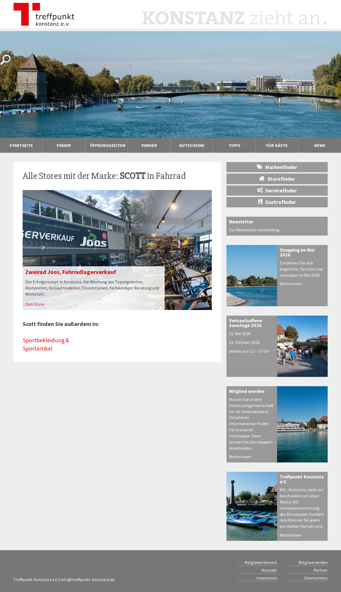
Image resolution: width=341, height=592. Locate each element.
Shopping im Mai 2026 (297, 252)
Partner (321, 570)
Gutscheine (192, 145)
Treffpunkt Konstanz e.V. (302, 479)
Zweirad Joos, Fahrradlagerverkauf (70, 272)
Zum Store (34, 304)
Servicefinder (277, 190)
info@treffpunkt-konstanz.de (87, 579)
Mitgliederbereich (261, 562)
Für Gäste (277, 145)
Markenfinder (277, 167)
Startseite (21, 145)
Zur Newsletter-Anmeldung (254, 229)
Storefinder (277, 178)
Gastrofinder (277, 202)
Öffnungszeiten (107, 145)
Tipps (234, 145)
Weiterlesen (291, 283)
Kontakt (269, 570)
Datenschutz (316, 578)
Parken (149, 145)
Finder (64, 145)
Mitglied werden (247, 391)
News (319, 145)
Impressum (266, 578)
